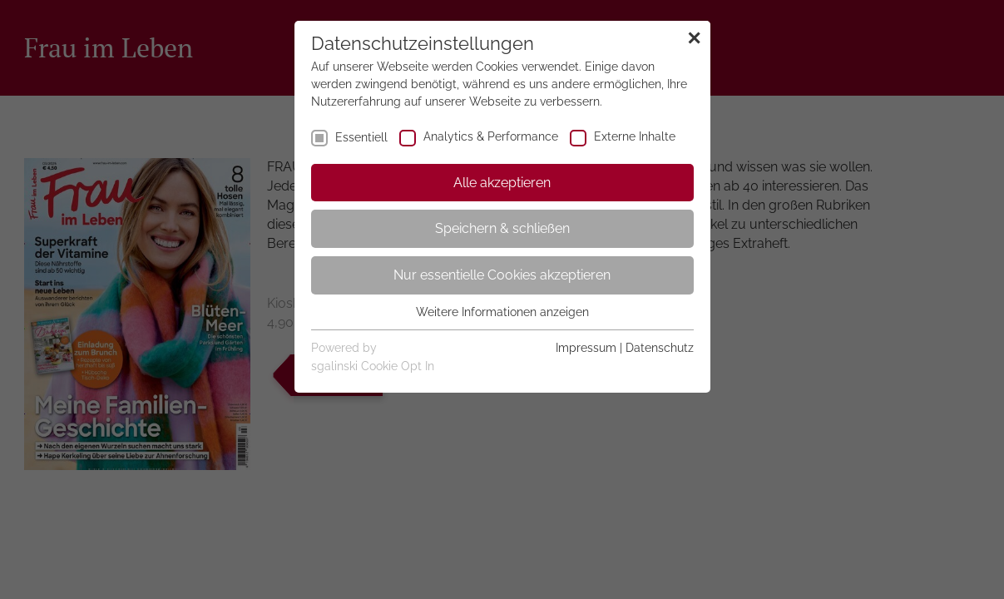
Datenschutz (660, 347)
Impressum (586, 347)
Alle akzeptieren (502, 183)
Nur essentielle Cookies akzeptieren (502, 275)
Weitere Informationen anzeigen (502, 312)
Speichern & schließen (502, 228)
